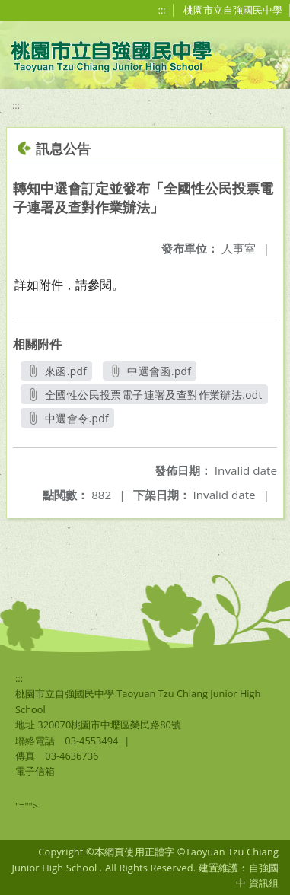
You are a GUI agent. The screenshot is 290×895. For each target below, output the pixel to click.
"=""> (26, 806)
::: (162, 10)
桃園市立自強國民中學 (232, 10)
